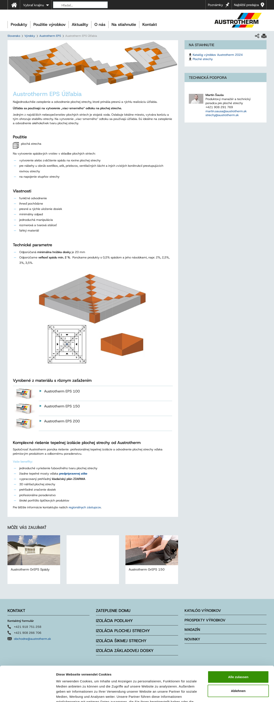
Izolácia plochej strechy (123, 630)
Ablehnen (238, 660)
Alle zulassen (238, 646)
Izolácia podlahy (114, 620)
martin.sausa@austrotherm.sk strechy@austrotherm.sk (226, 113)
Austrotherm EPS (50, 36)
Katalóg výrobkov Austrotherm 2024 (218, 55)
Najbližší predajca (246, 5)
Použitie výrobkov (49, 24)
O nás (99, 24)
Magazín (192, 629)
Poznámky (215, 5)
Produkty (19, 24)
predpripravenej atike (73, 473)
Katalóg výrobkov (203, 610)
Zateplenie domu (113, 610)
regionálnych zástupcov (85, 507)
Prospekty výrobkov (205, 620)
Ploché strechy (203, 59)
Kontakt (149, 24)
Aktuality (80, 24)
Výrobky (29, 36)
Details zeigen (227, 693)
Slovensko (13, 36)
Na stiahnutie (124, 24)
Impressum (158, 676)
